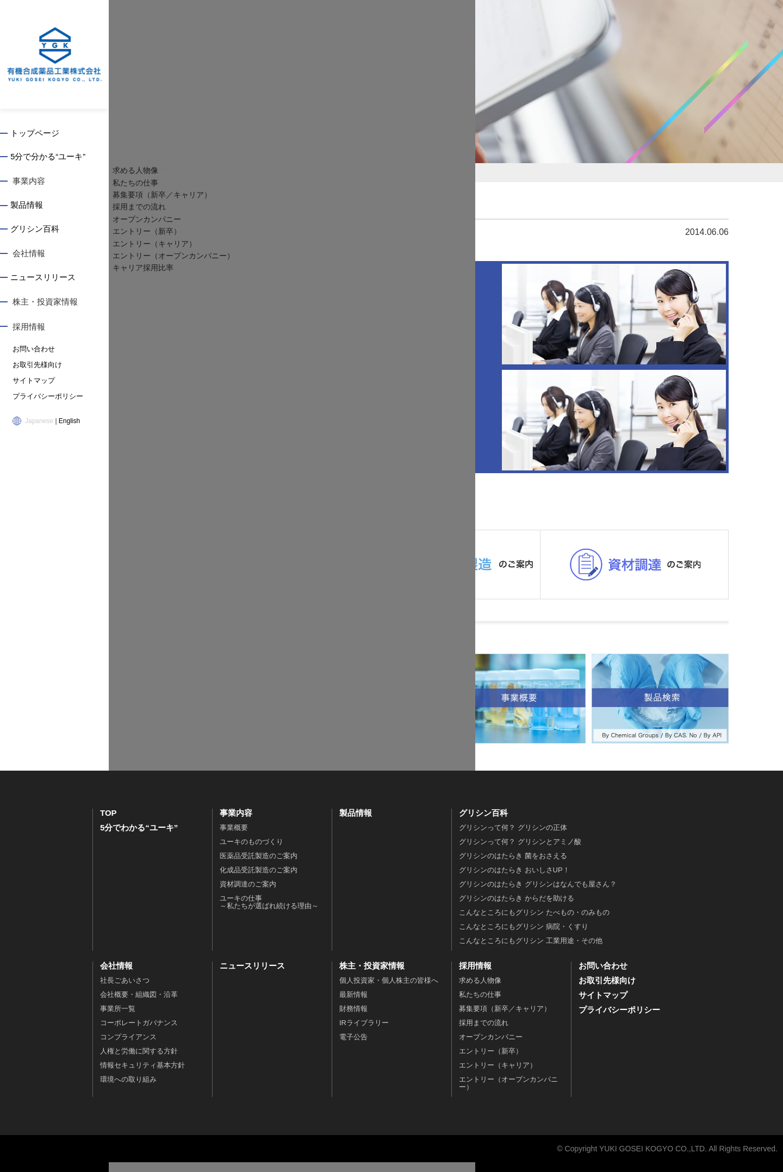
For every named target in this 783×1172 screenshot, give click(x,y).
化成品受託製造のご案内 (258, 880)
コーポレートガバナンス (139, 1032)
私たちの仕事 (480, 1004)
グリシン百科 (37, 231)
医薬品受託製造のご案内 (258, 865)
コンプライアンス (128, 1047)
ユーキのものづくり (251, 851)
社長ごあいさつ (125, 990)
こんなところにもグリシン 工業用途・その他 (530, 950)
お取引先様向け (35, 367)
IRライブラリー (364, 1032)
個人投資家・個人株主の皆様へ (388, 990)
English (69, 421)
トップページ (37, 133)
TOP (108, 822)
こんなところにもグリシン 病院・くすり (523, 936)
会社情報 (29, 256)
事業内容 (29, 182)
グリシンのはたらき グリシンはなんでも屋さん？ (538, 894)
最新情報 (353, 1004)
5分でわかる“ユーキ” (139, 837)
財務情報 (353, 1018)
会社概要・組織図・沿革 (139, 1004)
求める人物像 (480, 990)
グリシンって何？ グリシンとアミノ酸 (520, 851)
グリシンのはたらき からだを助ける (516, 908)
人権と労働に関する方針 (139, 1061)
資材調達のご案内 (248, 894)
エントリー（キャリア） (498, 1075)
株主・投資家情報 (45, 304)
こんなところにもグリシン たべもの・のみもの (534, 922)
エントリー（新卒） (491, 1061)
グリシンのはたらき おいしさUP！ (514, 880)
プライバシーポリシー (45, 397)
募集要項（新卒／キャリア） (505, 1018)
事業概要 (234, 837)
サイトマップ (32, 382)
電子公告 (353, 1047)
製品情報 (29, 207)
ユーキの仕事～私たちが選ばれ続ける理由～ (269, 912)
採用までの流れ (483, 1032)
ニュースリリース (45, 280)
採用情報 (29, 329)
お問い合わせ (32, 352)
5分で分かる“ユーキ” (50, 158)
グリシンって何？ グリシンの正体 (513, 837)
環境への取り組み (128, 1089)
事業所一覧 (117, 1018)
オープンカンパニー (491, 1047)
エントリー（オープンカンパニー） (508, 1093)
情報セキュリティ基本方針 (142, 1075)
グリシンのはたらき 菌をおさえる (513, 865)
